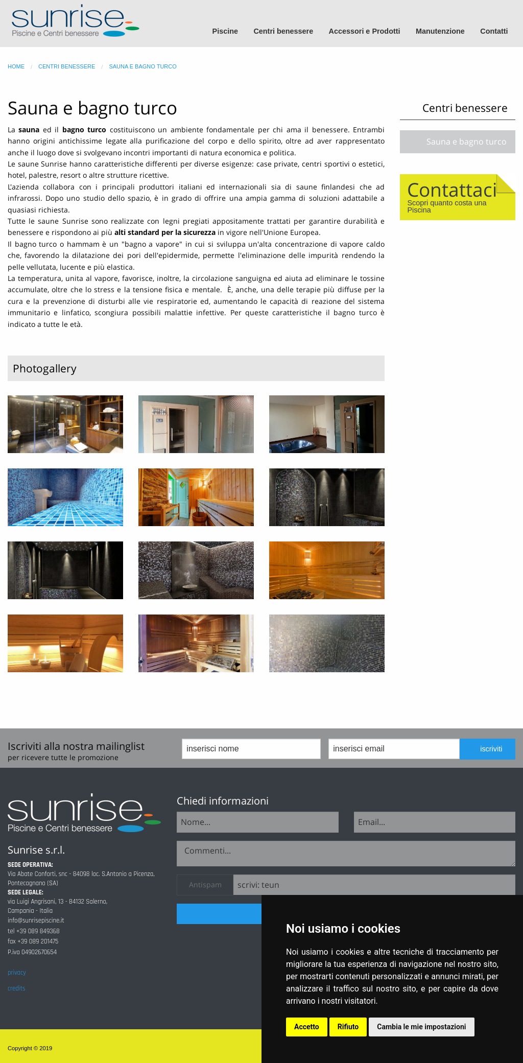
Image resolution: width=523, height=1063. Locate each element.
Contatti (494, 31)
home (16, 66)
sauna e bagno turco (142, 66)
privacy (17, 972)
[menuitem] (229, 31)
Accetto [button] (306, 1027)
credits (16, 988)
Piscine (225, 31)
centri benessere (66, 66)
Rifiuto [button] (348, 1027)
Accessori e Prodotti (364, 31)
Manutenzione (440, 31)
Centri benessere (283, 31)
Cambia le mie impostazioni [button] (421, 1027)
